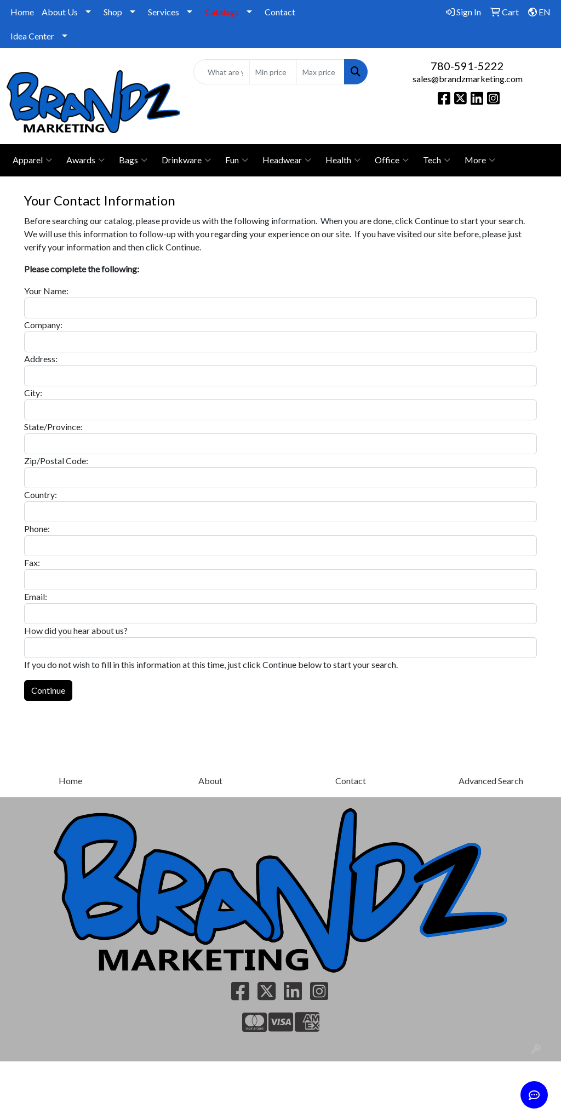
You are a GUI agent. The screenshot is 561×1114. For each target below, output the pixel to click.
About (210, 780)
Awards (85, 160)
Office (392, 160)
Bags (133, 160)
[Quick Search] (221, 71)
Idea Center (32, 36)
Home (22, 12)
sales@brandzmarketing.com (468, 78)
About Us (60, 12)
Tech (436, 160)
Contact (280, 12)
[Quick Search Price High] (320, 71)
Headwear (286, 160)
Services (163, 12)
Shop (113, 12)
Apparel (32, 160)
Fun (236, 160)
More (480, 160)
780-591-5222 (467, 65)
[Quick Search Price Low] (273, 71)
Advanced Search (491, 780)
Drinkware (186, 160)
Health (342, 160)
